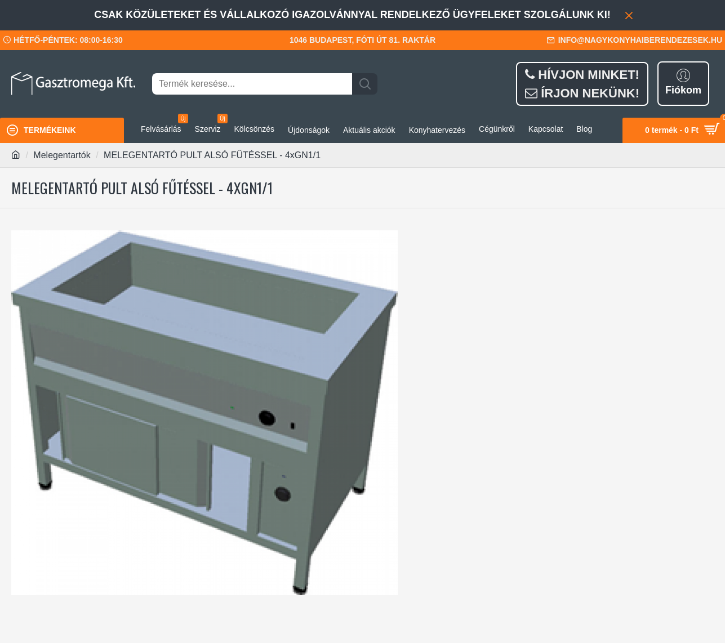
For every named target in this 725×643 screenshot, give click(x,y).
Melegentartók (61, 155)
